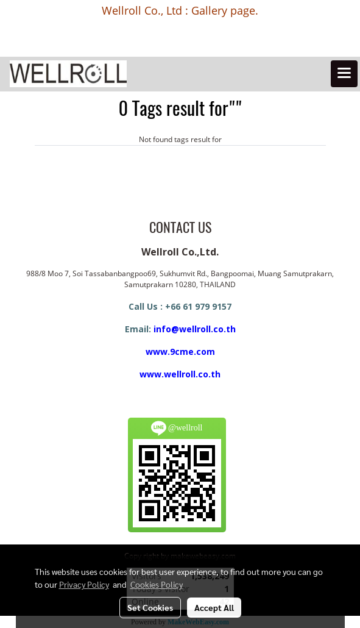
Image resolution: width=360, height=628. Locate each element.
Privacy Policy (84, 584)
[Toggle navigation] (344, 73)
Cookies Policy (156, 584)
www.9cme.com (180, 351)
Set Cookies (150, 607)
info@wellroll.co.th (195, 329)
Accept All (214, 607)
